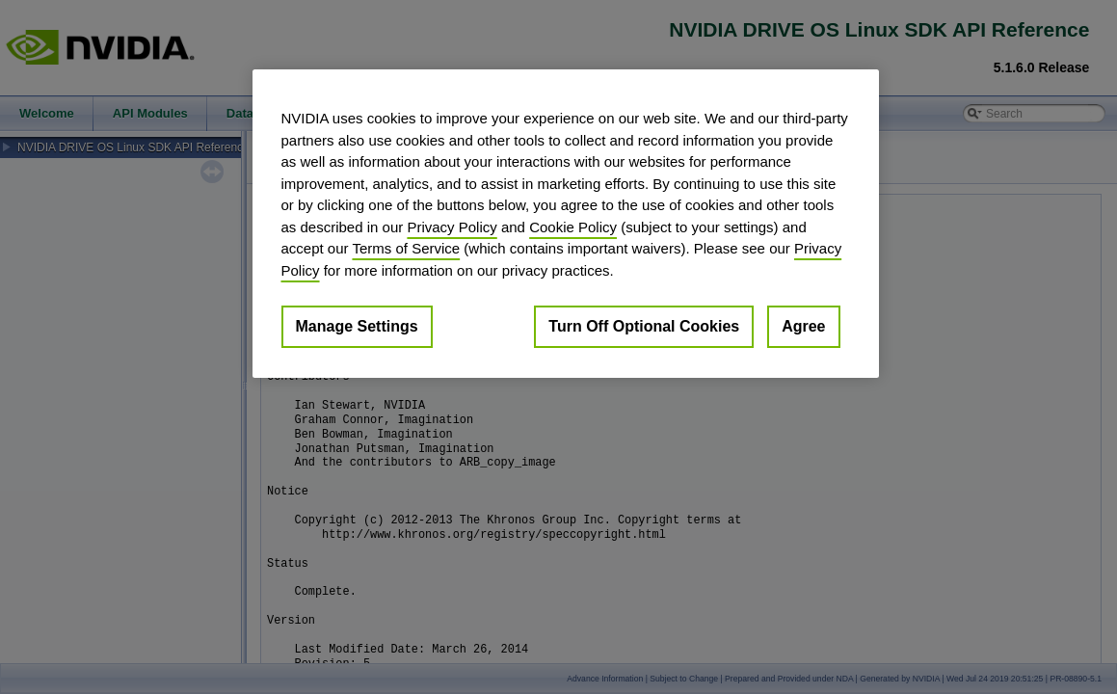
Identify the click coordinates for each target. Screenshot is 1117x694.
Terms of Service (406, 248)
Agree (803, 326)
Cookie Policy (573, 227)
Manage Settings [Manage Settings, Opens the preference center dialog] (357, 326)
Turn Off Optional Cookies (643, 326)
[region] (566, 223)
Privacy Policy (451, 227)
